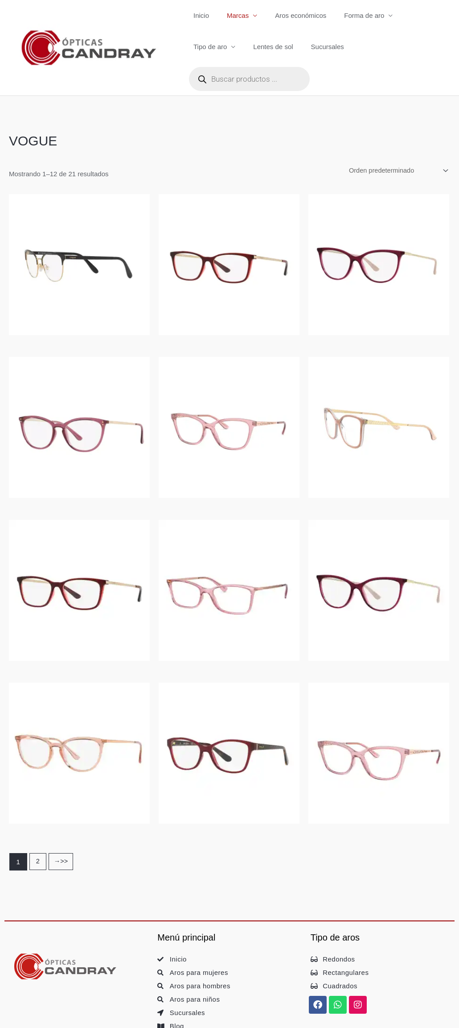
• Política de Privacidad (114, 1017)
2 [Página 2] (38, 832)
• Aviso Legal (38, 1017)
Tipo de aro (407, 15)
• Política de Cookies (190, 1017)
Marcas (231, 15)
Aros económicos (289, 15)
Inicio (199, 15)
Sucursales (260, 47)
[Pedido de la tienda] (395, 140)
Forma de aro (348, 15)
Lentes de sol (211, 47)
